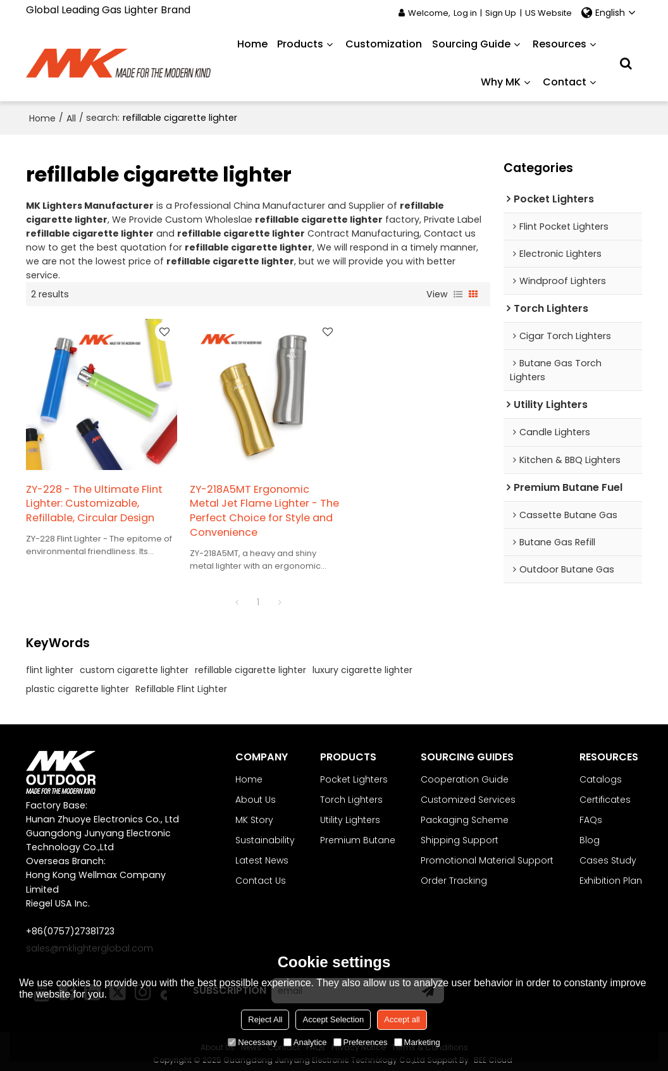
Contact (564, 82)
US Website (548, 13)
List (458, 294)
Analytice (305, 1042)
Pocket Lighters (354, 773)
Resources (559, 44)
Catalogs (600, 773)
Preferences (360, 1042)
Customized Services (468, 794)
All (71, 117)
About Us (255, 794)
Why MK (501, 82)
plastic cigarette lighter (77, 683)
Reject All (265, 1019)
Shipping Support (459, 835)
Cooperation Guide (465, 773)
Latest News (262, 855)
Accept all (401, 1019)
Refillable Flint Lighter (181, 683)
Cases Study (607, 855)
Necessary (252, 1042)
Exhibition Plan (610, 875)
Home (252, 44)
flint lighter (49, 664)
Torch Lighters (351, 794)
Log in (465, 13)
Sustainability (265, 835)
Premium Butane (357, 835)
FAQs (590, 814)
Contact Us (260, 875)
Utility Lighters (350, 814)
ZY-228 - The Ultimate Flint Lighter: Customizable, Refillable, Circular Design (94, 499)
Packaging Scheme (465, 814)
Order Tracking (454, 875)
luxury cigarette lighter (362, 664)
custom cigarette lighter (134, 664)
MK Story (254, 814)
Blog (589, 835)
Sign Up (500, 13)
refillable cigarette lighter (250, 664)
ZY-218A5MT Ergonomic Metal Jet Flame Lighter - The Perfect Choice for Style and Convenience (255, 506)
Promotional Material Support (487, 855)
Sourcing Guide (471, 44)
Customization (383, 44)
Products (300, 44)
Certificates (605, 794)
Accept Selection (333, 1019)
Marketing (417, 1042)
